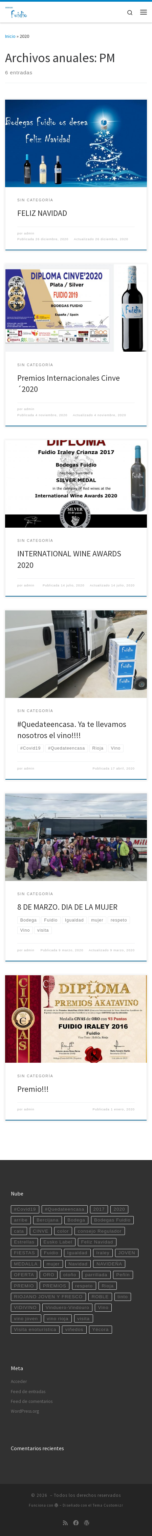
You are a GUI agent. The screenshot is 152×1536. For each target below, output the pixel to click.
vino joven (26, 1318)
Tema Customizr (108, 1505)
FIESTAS (24, 1252)
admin (29, 233)
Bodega (76, 1220)
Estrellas (24, 1241)
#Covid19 (25, 1209)
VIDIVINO (25, 1307)
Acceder (19, 1381)
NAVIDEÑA (109, 1263)
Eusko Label (57, 1241)
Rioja (108, 1285)
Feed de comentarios (31, 1401)
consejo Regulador (100, 1231)
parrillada (96, 1274)
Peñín (123, 1274)
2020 (119, 1209)
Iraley (102, 1252)
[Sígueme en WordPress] (86, 1523)
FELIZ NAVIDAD (42, 213)
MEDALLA (26, 1263)
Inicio (10, 36)
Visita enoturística (35, 1329)
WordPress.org (25, 1411)
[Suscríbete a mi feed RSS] (65, 1523)
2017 (99, 1209)
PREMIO (24, 1285)
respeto (84, 1285)
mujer (53, 1263)
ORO (49, 1274)
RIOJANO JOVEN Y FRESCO (48, 1296)
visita (83, 1318)
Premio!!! (33, 1089)
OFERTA (24, 1274)
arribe (21, 1220)
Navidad (78, 1263)
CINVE (40, 1231)
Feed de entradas (28, 1391)
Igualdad (77, 1252)
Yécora (100, 1329)
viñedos (74, 1329)
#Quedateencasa (64, 1209)
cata (19, 1231)
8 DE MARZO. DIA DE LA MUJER (67, 907)
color (63, 1231)
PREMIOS (54, 1285)
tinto (122, 1296)
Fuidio (51, 1252)
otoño (70, 1274)
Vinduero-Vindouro (67, 1307)
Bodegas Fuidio (112, 1220)
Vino (103, 1307)
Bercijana (48, 1220)
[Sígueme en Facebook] (76, 1523)
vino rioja (57, 1318)
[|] (16, 11)
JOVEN (126, 1252)
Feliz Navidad (97, 1241)
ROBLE (100, 1296)
